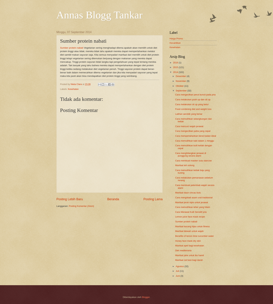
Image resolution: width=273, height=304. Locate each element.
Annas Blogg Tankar (99, 15)
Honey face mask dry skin (188, 241)
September (181, 90)
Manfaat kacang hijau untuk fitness (192, 226)
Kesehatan (73, 89)
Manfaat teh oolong (184, 165)
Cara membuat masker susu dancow (193, 160)
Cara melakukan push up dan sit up (192, 99)
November (181, 81)
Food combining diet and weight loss (193, 109)
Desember (181, 76)
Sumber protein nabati (71, 47)
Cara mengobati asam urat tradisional (194, 197)
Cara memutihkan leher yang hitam (192, 207)
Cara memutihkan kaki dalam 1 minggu (194, 140)
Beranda (113, 199)
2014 (176, 72)
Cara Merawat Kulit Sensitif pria (190, 212)
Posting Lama (153, 199)
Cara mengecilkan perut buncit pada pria (195, 94)
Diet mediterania (183, 250)
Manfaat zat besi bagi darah (189, 260)
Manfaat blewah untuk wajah (189, 231)
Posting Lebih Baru (69, 199)
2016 (176, 62)
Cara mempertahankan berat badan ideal (195, 136)
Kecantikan (175, 43)
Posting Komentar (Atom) (81, 206)
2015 (176, 67)
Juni (178, 276)
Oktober (180, 86)
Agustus (180, 266)
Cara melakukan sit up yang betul (191, 104)
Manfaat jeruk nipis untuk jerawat (191, 202)
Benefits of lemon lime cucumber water (194, 236)
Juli (178, 271)
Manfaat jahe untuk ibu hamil (189, 255)
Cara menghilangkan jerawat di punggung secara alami (190, 154)
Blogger (146, 297)
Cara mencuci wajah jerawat (189, 126)
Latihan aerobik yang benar (188, 114)
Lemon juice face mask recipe (190, 216)
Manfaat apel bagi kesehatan (189, 245)
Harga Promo (176, 38)
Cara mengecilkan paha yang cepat (192, 131)
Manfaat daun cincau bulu (188, 192)
